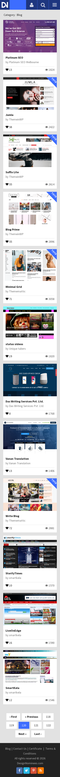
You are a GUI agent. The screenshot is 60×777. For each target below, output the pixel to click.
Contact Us (20, 748)
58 (9, 126)
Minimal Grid (14, 287)
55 (9, 184)
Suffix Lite (12, 172)
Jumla (9, 115)
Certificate (35, 748)
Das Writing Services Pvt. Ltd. (25, 401)
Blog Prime (13, 229)
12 (9, 699)
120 (24, 725)
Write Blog (12, 516)
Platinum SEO (14, 57)
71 (9, 298)
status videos (14, 344)
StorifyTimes (14, 573)
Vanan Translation (17, 459)
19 (9, 356)
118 (48, 717)
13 (9, 69)
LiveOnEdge (13, 630)
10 (9, 585)
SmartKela (12, 688)
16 (9, 642)
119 (11, 725)
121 (36, 725)
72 (9, 527)
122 (48, 725)
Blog (8, 748)
